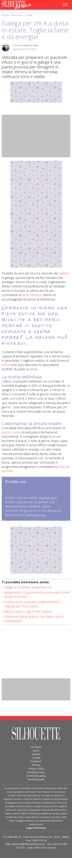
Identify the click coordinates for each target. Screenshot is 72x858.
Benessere (17, 15)
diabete (64, 273)
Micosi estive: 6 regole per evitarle (27, 611)
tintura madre (11, 432)
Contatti (36, 757)
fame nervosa (31, 295)
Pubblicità (36, 761)
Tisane (28, 15)
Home (5, 15)
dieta (32, 369)
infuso (6, 365)
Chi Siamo (36, 747)
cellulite (7, 471)
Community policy (36, 775)
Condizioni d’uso (36, 772)
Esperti (36, 754)
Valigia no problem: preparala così (28, 587)
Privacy (36, 765)
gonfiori (60, 467)
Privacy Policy (36, 768)
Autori (36, 750)
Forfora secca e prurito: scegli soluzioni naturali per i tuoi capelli (31, 604)
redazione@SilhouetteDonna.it (28, 844)
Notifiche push (36, 779)
